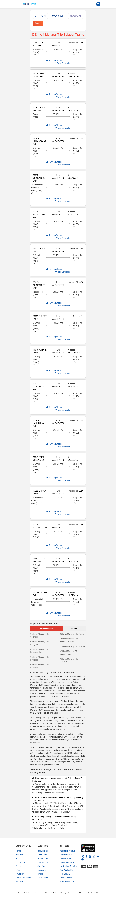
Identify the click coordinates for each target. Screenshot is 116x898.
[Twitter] (82, 856)
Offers (40, 874)
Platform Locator (67, 881)
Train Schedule (62, 63)
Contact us (20, 862)
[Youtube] (90, 856)
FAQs (18, 870)
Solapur (74, 629)
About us (19, 855)
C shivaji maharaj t (46, 629)
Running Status (54, 60)
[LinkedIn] (98, 856)
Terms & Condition (23, 878)
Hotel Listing (43, 878)
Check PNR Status (67, 851)
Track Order (42, 855)
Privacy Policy (21, 874)
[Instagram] (94, 856)
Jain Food (42, 866)
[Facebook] (86, 856)
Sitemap (19, 881)
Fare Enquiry (65, 874)
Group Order (43, 858)
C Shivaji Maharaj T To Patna (71, 634)
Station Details (66, 878)
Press (18, 858)
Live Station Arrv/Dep (69, 866)
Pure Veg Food (44, 862)
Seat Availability (66, 870)
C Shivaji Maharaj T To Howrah (72, 646)
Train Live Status (67, 858)
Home (18, 851)
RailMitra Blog (44, 851)
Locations (42, 870)
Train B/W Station (67, 862)
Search (38, 23)
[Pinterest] (82, 859)
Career (18, 866)
